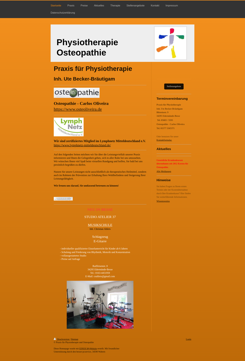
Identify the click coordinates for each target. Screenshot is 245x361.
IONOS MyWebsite (88, 348)
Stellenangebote (174, 86)
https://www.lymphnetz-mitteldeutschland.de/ (82, 145)
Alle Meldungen (164, 171)
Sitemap (74, 339)
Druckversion (62, 339)
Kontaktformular (164, 140)
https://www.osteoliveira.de (78, 109)
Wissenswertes (163, 201)
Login (188, 339)
